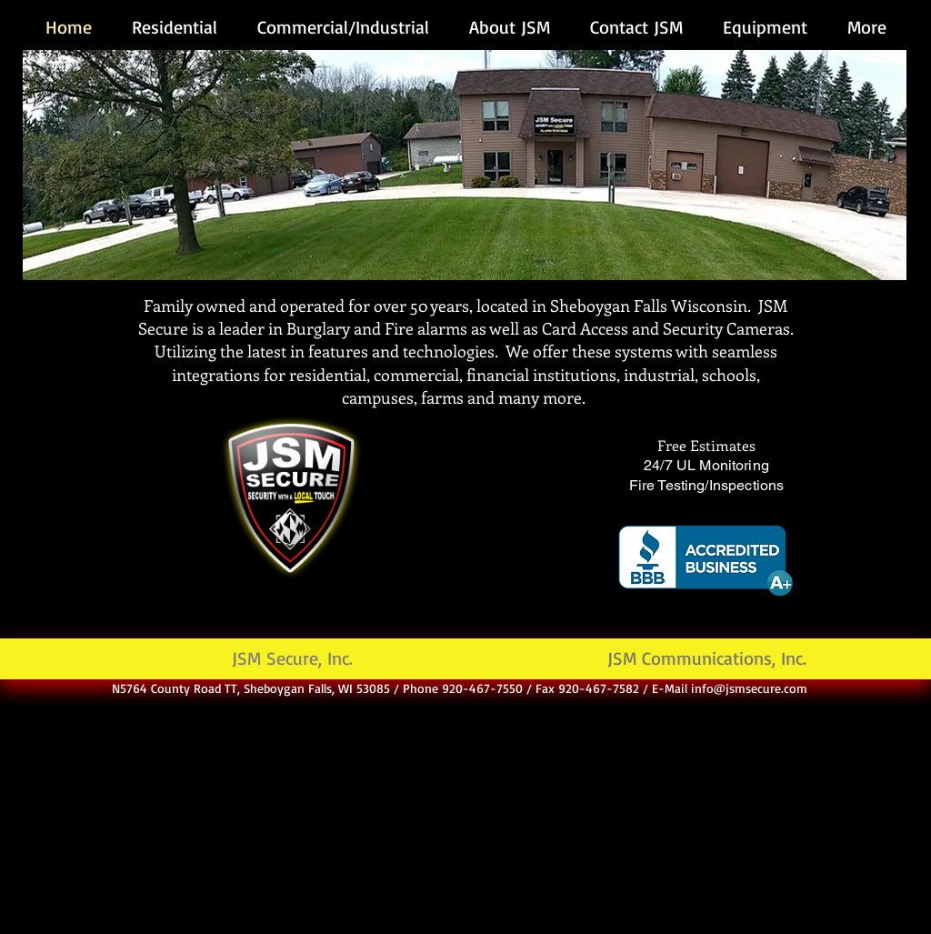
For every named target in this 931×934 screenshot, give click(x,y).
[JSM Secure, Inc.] (291, 659)
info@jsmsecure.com (749, 688)
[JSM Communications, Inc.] (706, 659)
